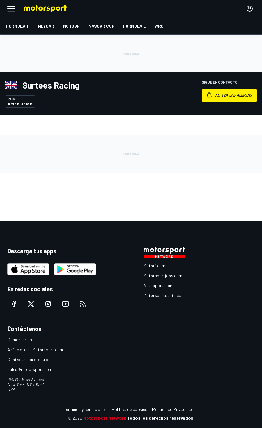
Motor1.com (154, 265)
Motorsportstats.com (164, 295)
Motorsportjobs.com (163, 275)
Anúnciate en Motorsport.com (35, 349)
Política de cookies (129, 409)
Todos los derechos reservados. (161, 418)
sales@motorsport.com (29, 369)
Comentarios (19, 339)
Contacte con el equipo (29, 359)
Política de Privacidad (173, 409)
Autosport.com (158, 285)
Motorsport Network (104, 418)
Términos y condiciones (85, 409)
